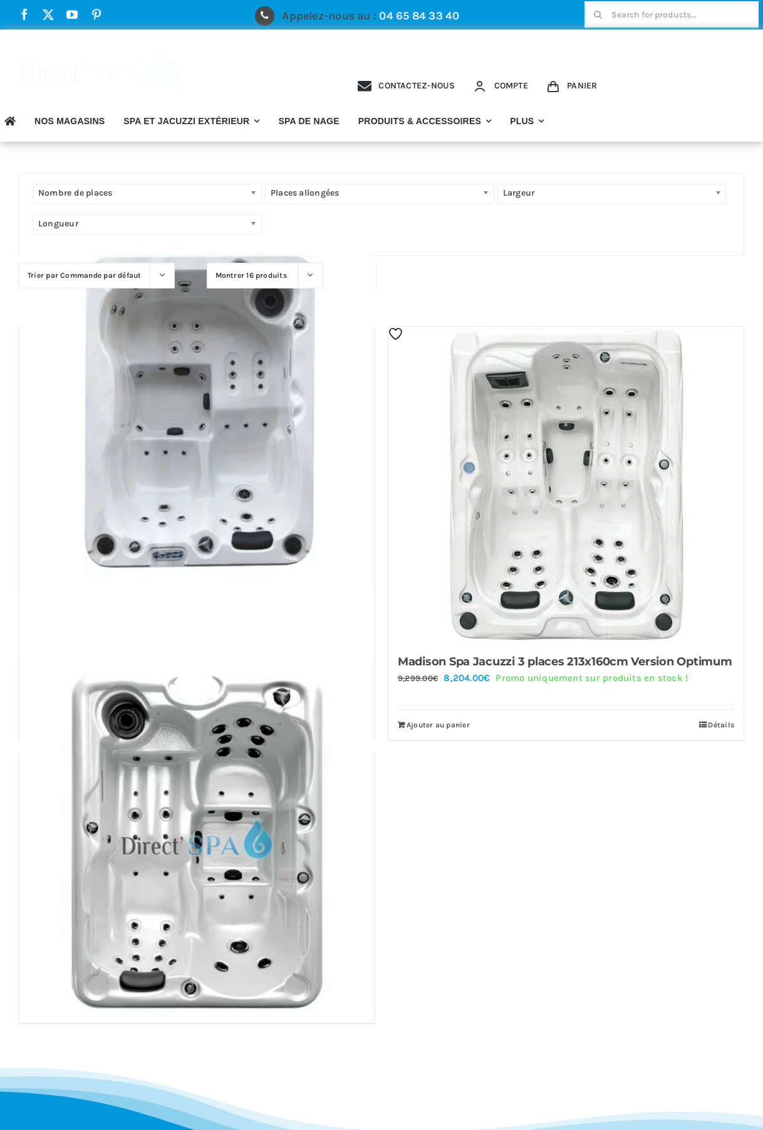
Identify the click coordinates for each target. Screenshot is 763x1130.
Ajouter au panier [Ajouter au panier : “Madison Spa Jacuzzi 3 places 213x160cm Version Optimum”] (438, 725)
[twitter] (48, 14)
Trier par (85, 275)
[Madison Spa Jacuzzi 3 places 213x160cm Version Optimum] (566, 485)
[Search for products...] (671, 14)
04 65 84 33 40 (419, 16)
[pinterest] (96, 14)
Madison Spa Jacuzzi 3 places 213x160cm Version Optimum (565, 661)
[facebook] (24, 14)
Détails (721, 725)
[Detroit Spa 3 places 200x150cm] (197, 413)
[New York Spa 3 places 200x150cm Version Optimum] (197, 840)
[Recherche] (597, 14)
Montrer (251, 275)
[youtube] (72, 14)
